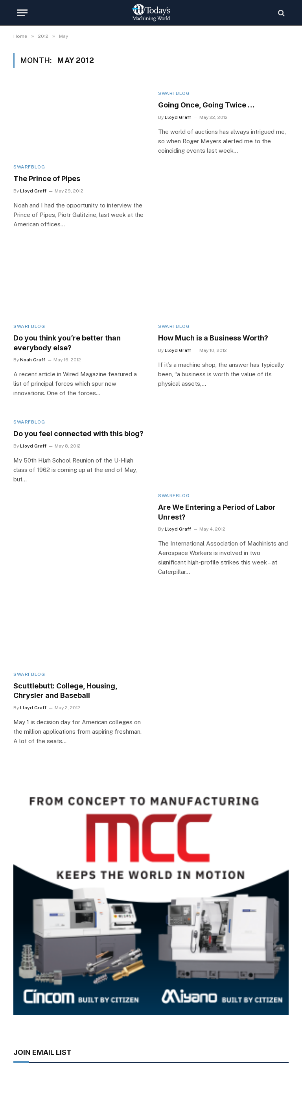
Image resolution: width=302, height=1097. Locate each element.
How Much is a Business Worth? (213, 338)
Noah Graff (32, 360)
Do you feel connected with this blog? (78, 433)
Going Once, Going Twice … (206, 105)
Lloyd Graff (33, 191)
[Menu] (22, 13)
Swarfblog (29, 167)
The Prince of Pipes (46, 178)
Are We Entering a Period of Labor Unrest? (217, 512)
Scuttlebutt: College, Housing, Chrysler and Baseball (65, 690)
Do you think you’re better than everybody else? (67, 342)
